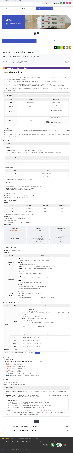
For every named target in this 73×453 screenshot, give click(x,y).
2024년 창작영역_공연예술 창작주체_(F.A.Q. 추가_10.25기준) (25, 430)
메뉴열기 (70, 7)
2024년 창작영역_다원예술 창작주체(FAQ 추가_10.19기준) (25, 426)
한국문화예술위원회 (10, 7)
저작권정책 (13, 438)
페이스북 (64, 3)
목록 (36, 421)
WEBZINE (57, 3)
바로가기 (38, 353)
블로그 (61, 3)
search (67, 7)
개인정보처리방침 (5, 438)
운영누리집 (45, 3)
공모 (19, 41)
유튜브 (70, 3)
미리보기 (66, 61)
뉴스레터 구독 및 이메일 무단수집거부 (25, 438)
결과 (54, 41)
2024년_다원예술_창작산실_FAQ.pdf (20, 62)
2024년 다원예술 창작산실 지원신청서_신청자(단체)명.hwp (24, 61)
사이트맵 (36, 438)
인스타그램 (67, 3)
